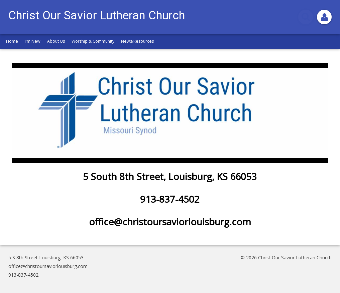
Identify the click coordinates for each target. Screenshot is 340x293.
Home (12, 41)
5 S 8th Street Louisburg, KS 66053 (46, 257)
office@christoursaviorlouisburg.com (48, 266)
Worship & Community (93, 41)
